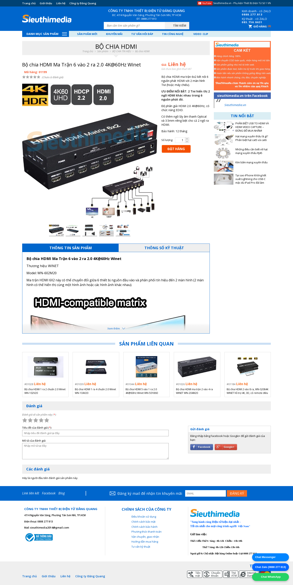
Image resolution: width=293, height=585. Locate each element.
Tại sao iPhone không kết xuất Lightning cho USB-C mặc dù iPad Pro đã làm (250, 179)
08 (243, 14)
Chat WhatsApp (270, 576)
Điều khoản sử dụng (143, 516)
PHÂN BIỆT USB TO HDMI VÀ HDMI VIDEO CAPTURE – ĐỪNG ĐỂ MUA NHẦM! (252, 127)
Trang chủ (29, 3)
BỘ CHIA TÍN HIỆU (121, 51)
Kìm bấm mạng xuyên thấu (251, 162)
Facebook (49, 493)
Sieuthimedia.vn (235, 105)
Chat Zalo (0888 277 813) (270, 567)
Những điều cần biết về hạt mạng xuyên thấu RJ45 (251, 151)
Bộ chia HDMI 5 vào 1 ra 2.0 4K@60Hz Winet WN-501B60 (142, 391)
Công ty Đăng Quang (82, 3)
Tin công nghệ (172, 34)
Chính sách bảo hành (144, 527)
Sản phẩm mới (87, 34)
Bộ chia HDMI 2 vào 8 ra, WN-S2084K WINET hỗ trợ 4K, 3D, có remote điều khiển (247, 391)
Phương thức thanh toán (146, 531)
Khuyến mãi (114, 34)
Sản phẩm (102, 51)
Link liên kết (30, 493)
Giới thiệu (46, 3)
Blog (61, 493)
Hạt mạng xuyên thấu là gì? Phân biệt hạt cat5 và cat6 (251, 138)
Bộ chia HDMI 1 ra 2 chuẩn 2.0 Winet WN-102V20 (45, 391)
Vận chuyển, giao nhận (145, 536)
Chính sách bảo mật (143, 521)
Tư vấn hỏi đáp (142, 34)
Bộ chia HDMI (142, 51)
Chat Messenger (265, 557)
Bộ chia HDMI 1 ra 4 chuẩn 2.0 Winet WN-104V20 (95, 391)
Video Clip (200, 34)
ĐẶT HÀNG (176, 149)
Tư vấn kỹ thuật (140, 546)
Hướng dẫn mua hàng (144, 541)
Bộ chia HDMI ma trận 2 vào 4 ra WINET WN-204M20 (194, 391)
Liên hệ (60, 3)
